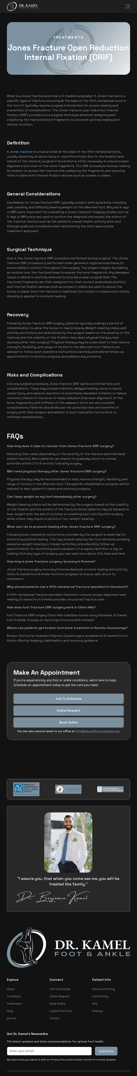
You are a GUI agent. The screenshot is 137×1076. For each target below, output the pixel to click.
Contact (55, 1018)
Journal (11, 1018)
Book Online (58, 1003)
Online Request (68, 729)
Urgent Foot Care (61, 1011)
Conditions (14, 996)
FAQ (95, 1003)
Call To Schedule (69, 717)
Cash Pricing (100, 996)
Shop (10, 1011)
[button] (125, 6)
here (107, 553)
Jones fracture (21, 152)
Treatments (14, 1003)
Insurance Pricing (103, 989)
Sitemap (97, 1011)
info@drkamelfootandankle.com (98, 749)
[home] (22, 6)
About (11, 989)
